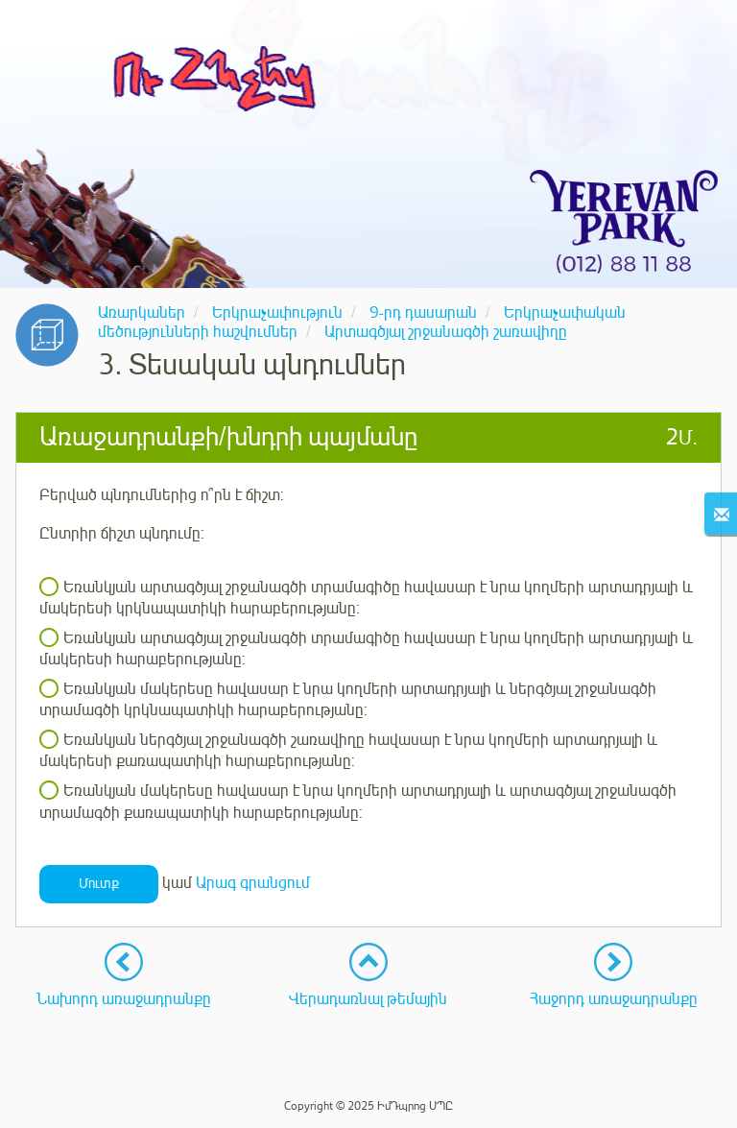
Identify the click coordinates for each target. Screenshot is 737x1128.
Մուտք (99, 884)
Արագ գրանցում (253, 883)
